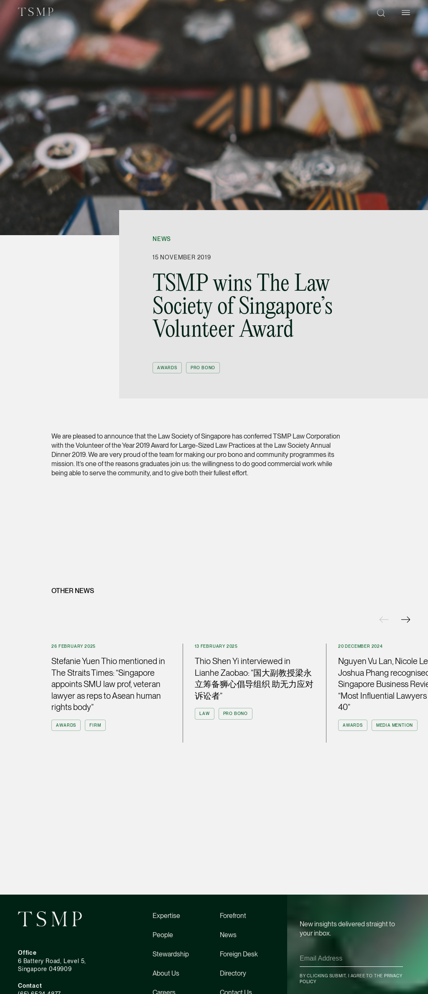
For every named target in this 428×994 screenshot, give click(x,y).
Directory (233, 973)
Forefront (233, 916)
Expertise (166, 916)
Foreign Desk (239, 954)
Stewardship (171, 954)
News (162, 239)
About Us (166, 973)
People (163, 935)
